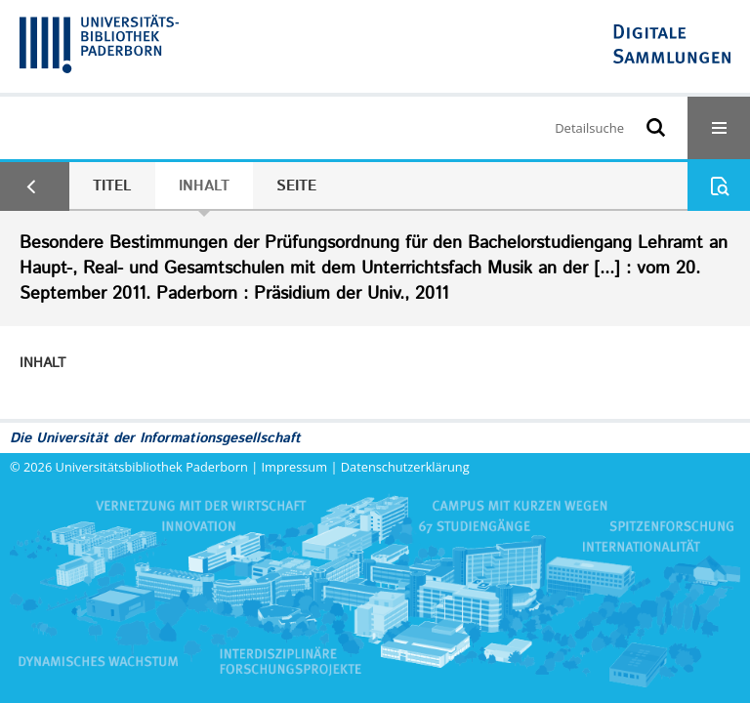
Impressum (295, 467)
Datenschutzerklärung (405, 467)
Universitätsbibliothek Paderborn (152, 467)
